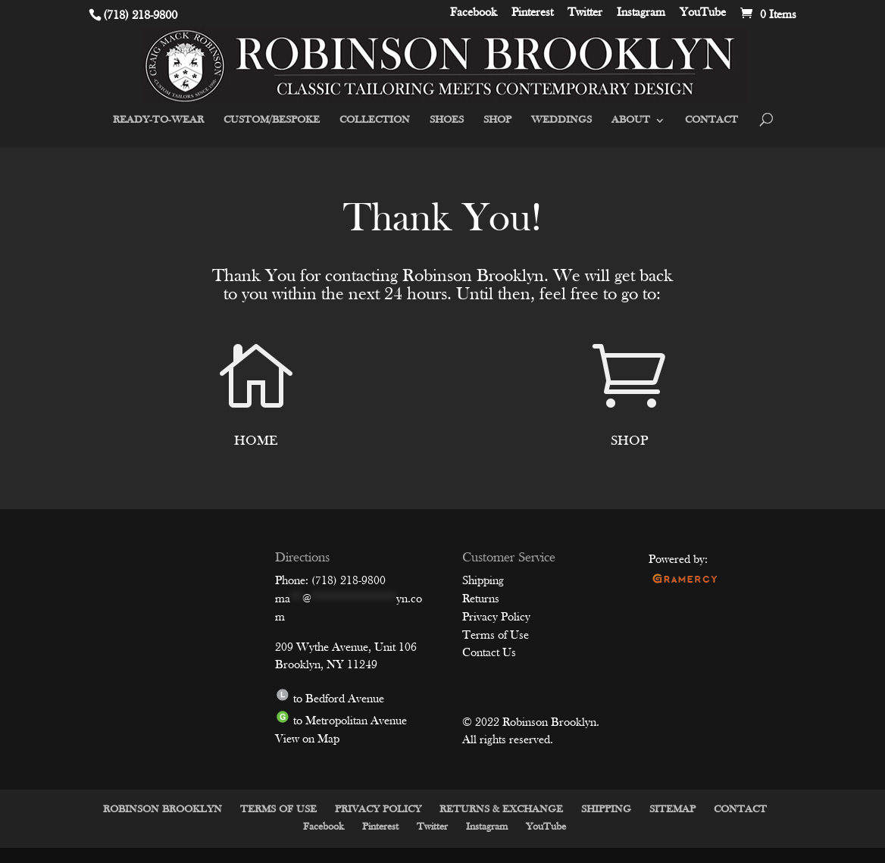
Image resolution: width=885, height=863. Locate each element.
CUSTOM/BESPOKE (272, 120)
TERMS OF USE (278, 809)
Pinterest (532, 13)
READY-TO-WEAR (158, 120)
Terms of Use (495, 636)
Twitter (585, 13)
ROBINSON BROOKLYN (162, 809)
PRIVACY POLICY (378, 809)
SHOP (497, 120)
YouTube (703, 13)
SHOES (447, 120)
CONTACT (711, 120)
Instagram (641, 13)
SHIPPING (606, 809)
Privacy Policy (496, 617)
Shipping (483, 581)
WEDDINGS (561, 120)
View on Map (307, 739)
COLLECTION (374, 120)
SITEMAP (672, 809)
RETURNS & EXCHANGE (501, 809)
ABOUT (630, 120)
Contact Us (489, 653)
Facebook (473, 13)
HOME (255, 441)
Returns (480, 599)
